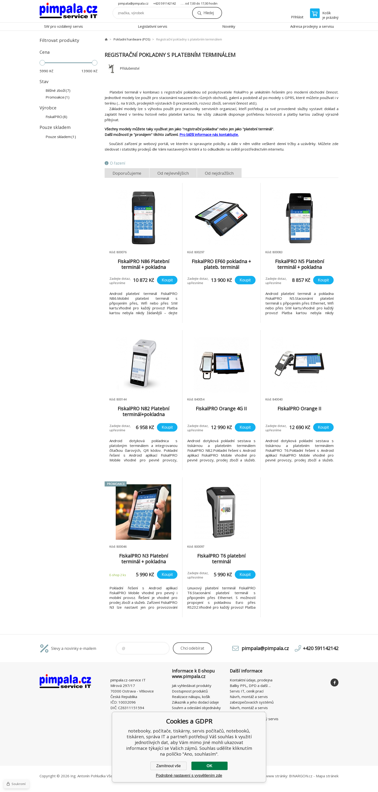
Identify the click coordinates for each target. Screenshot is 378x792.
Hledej (208, 12)
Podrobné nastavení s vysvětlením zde (189, 775)
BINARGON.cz (300, 775)
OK (209, 766)
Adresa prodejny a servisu (312, 26)
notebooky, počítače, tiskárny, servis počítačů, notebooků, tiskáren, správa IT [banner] (68, 11)
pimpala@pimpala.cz (133, 3)
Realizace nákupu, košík (191, 696)
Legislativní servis (152, 26)
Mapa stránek (327, 775)
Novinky (228, 26)
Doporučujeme (127, 173)
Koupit (167, 280)
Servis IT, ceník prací (246, 691)
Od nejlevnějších (173, 173)
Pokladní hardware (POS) (132, 39)
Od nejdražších (219, 173)
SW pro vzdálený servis (63, 26)
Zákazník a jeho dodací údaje (195, 702)
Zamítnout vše (168, 766)
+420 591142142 (164, 3)
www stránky (276, 775)
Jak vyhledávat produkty (191, 685)
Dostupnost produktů (190, 691)
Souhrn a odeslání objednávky (196, 707)
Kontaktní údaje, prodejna (251, 680)
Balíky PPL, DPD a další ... (250, 685)
